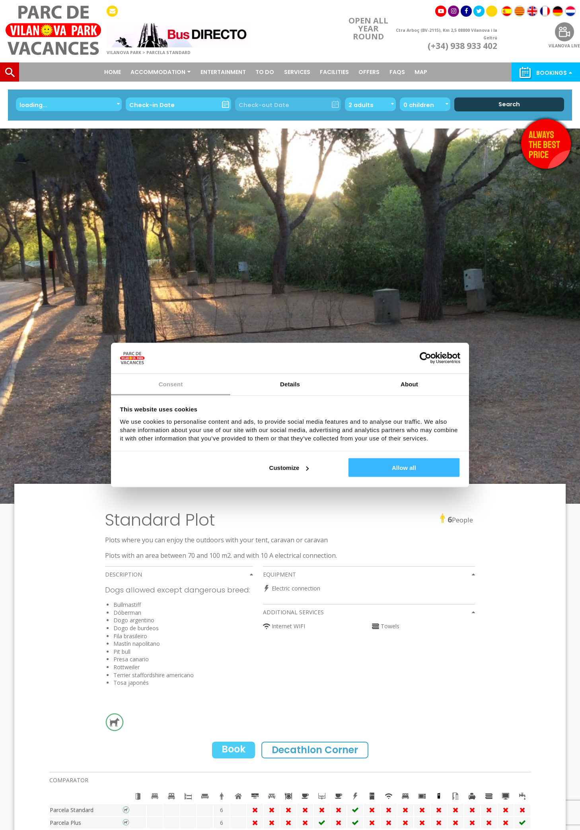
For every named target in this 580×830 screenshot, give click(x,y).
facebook (466, 12)
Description (123, 574)
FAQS (397, 72)
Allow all (404, 467)
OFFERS (369, 72)
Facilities (334, 72)
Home (112, 72)
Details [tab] (290, 383)
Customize (289, 467)
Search (509, 104)
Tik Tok (491, 13)
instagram (453, 12)
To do (264, 72)
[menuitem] (506, 11)
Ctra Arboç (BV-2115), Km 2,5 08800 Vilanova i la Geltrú (446, 34)
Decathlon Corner (315, 749)
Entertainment (223, 72)
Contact (112, 12)
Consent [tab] (171, 383)
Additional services (293, 612)
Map (421, 72)
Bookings (551, 73)
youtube (440, 12)
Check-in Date (152, 105)
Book (233, 749)
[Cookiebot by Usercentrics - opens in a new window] (425, 358)
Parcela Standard (71, 810)
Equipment (279, 574)
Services (297, 72)
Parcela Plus (65, 822)
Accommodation (157, 72)
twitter (479, 12)
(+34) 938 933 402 (462, 46)
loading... (34, 105)
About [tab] (409, 383)
